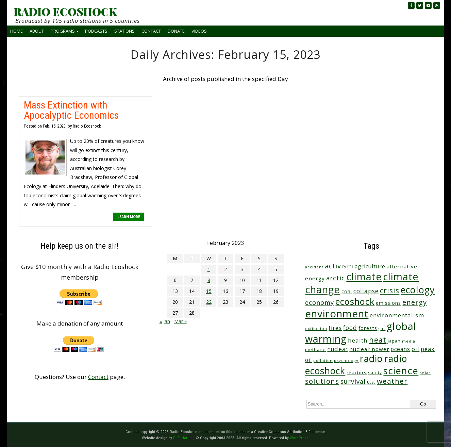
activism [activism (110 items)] (339, 265)
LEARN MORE (128, 216)
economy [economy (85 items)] (319, 302)
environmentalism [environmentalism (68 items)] (397, 315)
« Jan (165, 321)
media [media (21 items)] (408, 341)
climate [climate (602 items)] (364, 276)
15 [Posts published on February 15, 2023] (209, 291)
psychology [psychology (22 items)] (346, 360)
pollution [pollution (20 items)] (323, 360)
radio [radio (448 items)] (371, 358)
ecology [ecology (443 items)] (418, 289)
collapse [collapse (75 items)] (366, 291)
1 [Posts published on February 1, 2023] (208, 269)
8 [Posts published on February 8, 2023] (208, 280)
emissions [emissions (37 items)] (388, 303)
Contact (151, 31)
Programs (63, 31)
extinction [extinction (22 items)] (316, 328)
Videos (199, 31)
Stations (124, 31)
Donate (176, 31)
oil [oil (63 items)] (415, 349)
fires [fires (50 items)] (335, 328)
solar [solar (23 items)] (425, 372)
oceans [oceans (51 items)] (400, 349)
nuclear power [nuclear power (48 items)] (369, 349)
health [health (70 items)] (358, 340)
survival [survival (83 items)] (353, 381)
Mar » (180, 321)
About (37, 31)
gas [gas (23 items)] (382, 328)
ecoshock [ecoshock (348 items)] (354, 301)
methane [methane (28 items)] (315, 349)
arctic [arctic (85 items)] (335, 278)
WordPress (299, 437)
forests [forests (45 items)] (367, 328)
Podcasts (96, 31)
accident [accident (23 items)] (314, 266)
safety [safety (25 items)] (375, 372)
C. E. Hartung (184, 437)
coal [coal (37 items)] (346, 291)
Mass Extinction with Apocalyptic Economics (71, 110)
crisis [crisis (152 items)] (389, 290)
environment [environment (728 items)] (336, 313)
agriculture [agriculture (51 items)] (370, 266)
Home (16, 31)
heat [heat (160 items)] (377, 340)
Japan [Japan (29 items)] (394, 341)
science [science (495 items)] (400, 370)
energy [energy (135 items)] (414, 302)
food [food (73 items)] (350, 328)
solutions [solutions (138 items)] (322, 381)
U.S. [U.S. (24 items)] (371, 382)
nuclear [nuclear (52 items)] (337, 349)
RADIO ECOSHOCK (65, 11)
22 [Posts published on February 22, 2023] (209, 302)
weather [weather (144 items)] (392, 381)
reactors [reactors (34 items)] (357, 372)
